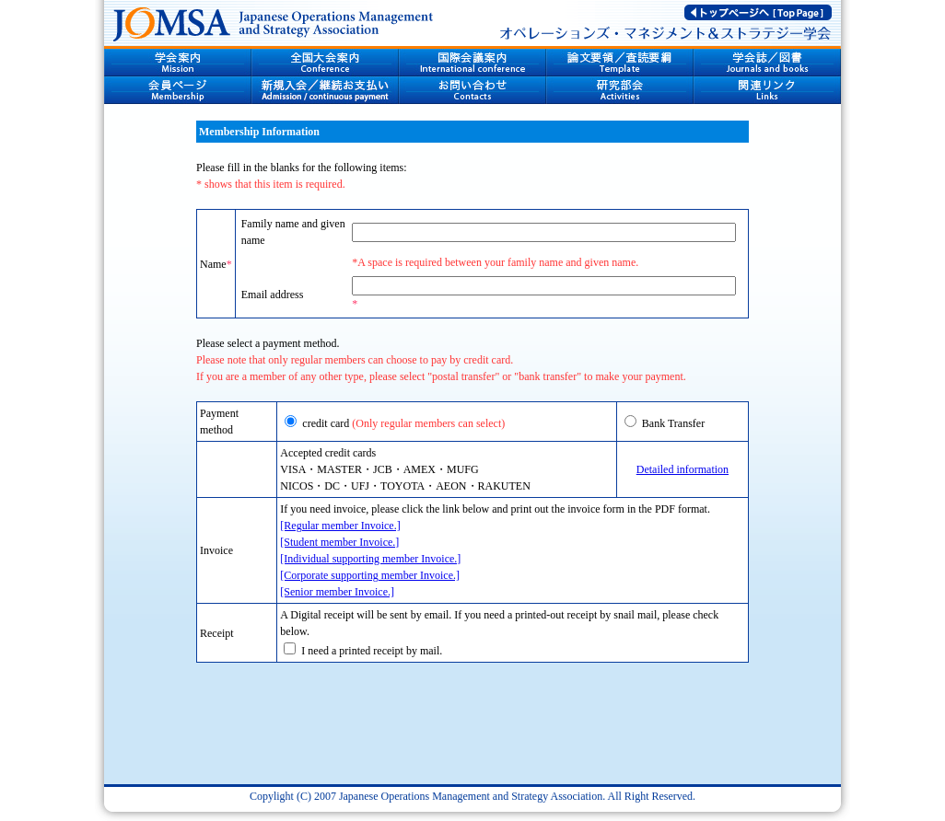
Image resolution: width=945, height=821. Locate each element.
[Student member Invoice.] (339, 542)
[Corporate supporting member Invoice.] (370, 575)
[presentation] (472, 732)
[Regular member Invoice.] (340, 525)
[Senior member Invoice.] (337, 591)
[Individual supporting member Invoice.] (370, 558)
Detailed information (682, 469)
